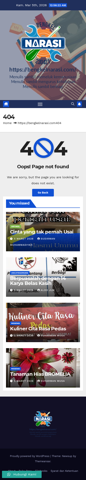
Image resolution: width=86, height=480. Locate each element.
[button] (72, 104)
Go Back (43, 192)
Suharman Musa (51, 335)
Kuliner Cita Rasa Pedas (38, 329)
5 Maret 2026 (24, 238)
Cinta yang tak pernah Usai (41, 232)
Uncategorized (19, 273)
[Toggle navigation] (40, 104)
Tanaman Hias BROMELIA (40, 374)
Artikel (15, 226)
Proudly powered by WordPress (30, 456)
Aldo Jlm (46, 290)
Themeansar (42, 461)
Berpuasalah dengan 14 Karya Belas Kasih (38, 280)
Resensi (15, 323)
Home (7, 123)
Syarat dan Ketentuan (64, 470)
